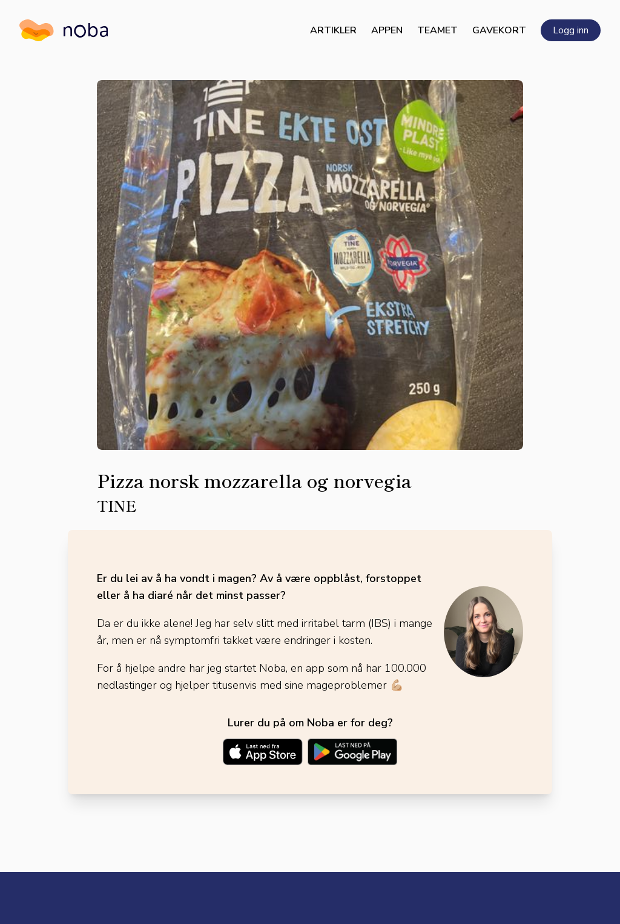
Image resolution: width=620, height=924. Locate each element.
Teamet (437, 30)
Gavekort (499, 30)
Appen (387, 30)
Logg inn (571, 30)
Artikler (333, 30)
